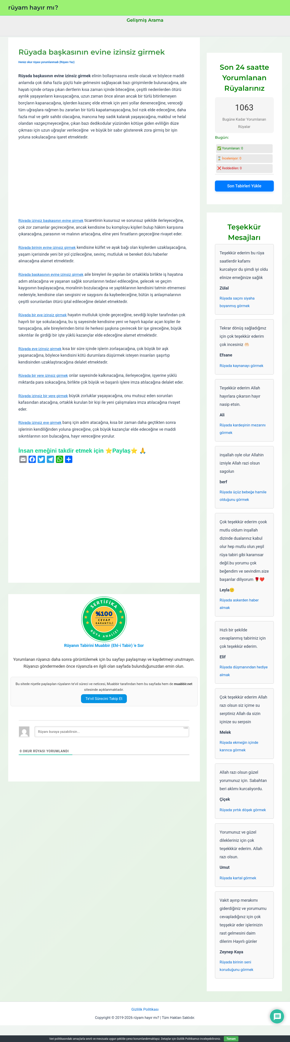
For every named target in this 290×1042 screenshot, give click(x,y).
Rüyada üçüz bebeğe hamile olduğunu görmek (242, 498)
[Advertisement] (104, 179)
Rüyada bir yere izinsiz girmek (45, 382)
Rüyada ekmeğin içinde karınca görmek (241, 752)
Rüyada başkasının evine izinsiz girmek (53, 281)
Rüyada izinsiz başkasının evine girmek (53, 220)
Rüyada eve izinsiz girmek (41, 355)
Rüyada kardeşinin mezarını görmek (236, 430)
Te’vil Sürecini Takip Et (104, 705)
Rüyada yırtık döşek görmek (237, 820)
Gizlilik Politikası (145, 1025)
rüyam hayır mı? (33, 7)
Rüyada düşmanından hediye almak (239, 676)
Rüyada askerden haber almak (241, 607)
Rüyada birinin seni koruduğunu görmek (238, 981)
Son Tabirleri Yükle (244, 185)
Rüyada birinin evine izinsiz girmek (49, 254)
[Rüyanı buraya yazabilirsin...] (111, 738)
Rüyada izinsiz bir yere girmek (45, 402)
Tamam (231, 1038)
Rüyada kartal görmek (240, 892)
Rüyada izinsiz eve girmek (41, 429)
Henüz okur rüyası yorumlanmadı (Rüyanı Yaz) (49, 62)
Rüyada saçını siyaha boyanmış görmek (239, 302)
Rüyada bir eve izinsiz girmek (44, 321)
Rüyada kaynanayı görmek (243, 366)
